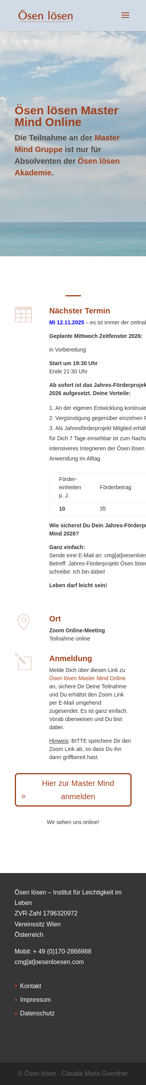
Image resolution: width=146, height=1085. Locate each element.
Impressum (35, 999)
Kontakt (30, 986)
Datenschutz (37, 1013)
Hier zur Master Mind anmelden (78, 790)
